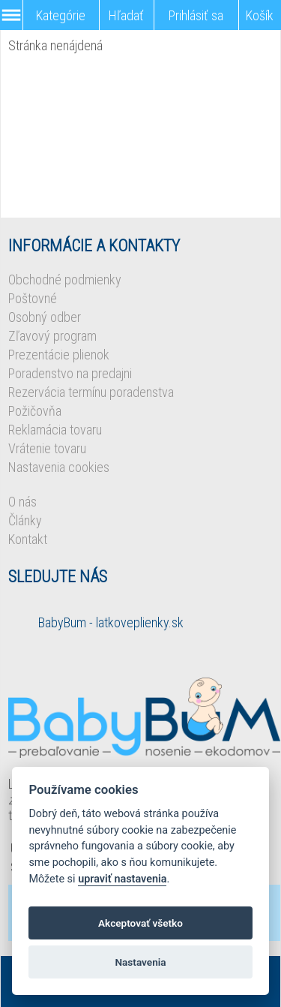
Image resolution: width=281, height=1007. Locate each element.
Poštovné (32, 298)
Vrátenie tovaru (47, 448)
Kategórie (60, 15)
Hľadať (126, 15)
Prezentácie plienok (58, 354)
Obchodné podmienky (64, 279)
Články (25, 520)
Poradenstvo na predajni (70, 373)
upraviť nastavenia (122, 879)
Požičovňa (34, 411)
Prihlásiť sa (196, 15)
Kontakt (27, 539)
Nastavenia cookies (58, 467)
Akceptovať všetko (140, 923)
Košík (260, 15)
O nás (22, 502)
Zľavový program (52, 336)
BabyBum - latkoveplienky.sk (111, 622)
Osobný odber (44, 317)
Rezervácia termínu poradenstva (91, 392)
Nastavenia (140, 962)
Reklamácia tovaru (55, 429)
